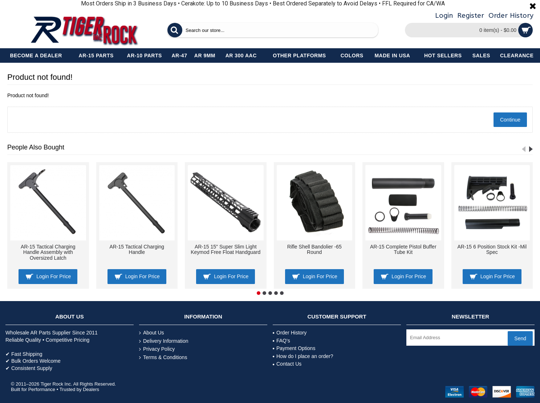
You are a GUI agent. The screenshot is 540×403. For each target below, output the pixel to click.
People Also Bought (35, 147)
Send (520, 338)
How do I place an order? (303, 356)
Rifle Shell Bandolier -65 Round (314, 249)
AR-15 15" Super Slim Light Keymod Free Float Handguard (225, 249)
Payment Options (294, 348)
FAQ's (281, 341)
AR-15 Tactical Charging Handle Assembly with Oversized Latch (48, 252)
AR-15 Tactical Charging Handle (136, 249)
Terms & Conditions (163, 357)
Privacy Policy (157, 349)
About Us (151, 333)
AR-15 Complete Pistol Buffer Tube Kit (403, 249)
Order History (289, 333)
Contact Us (287, 364)
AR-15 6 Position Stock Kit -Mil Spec (492, 249)
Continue (510, 120)
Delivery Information (163, 341)
